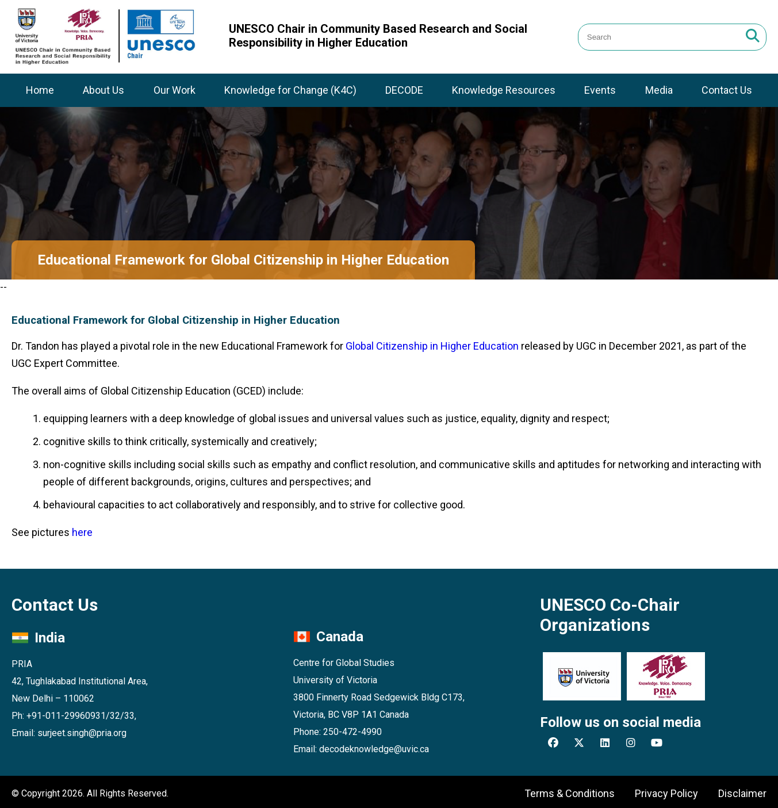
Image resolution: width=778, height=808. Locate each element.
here (82, 532)
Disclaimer (742, 793)
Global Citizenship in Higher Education (432, 346)
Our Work (175, 90)
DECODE (404, 90)
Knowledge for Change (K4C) (290, 90)
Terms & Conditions (569, 793)
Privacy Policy (666, 793)
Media (659, 90)
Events (600, 90)
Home (40, 90)
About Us (103, 90)
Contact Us (727, 90)
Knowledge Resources (503, 90)
